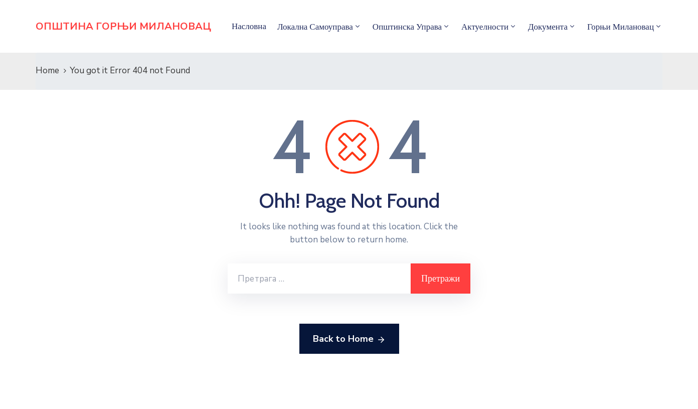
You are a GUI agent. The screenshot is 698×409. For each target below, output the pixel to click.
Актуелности (484, 27)
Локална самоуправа (315, 27)
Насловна (249, 26)
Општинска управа (407, 27)
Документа (548, 27)
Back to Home (349, 339)
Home (47, 70)
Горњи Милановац (620, 27)
